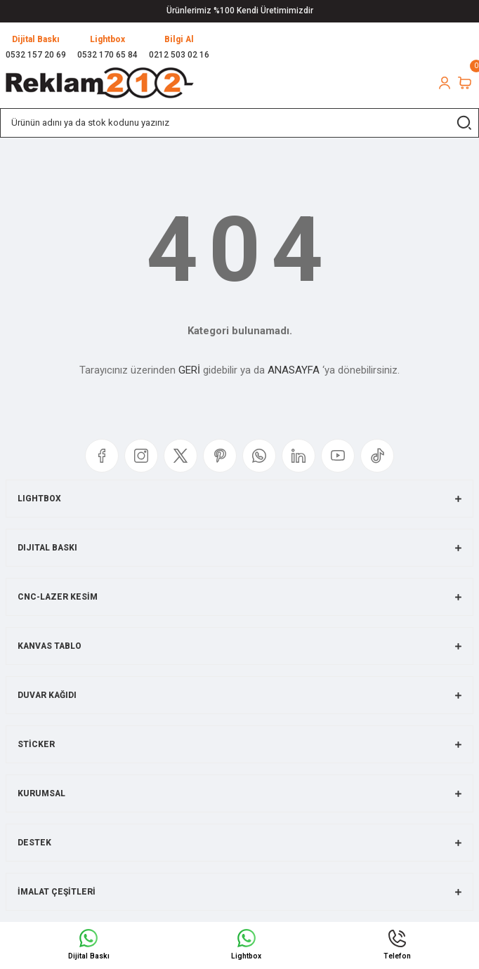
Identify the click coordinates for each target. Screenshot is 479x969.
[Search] (239, 123)
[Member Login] (444, 83)
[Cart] (464, 83)
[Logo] (100, 83)
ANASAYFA (294, 370)
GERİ (189, 370)
